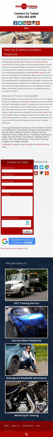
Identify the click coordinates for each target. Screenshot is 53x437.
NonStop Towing (37, 72)
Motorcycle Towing (26, 415)
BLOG (38, 426)
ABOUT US (16, 426)
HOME (6, 426)
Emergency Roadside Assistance (27, 377)
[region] (26, 38)
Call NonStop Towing (10, 144)
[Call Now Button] (26, 434)
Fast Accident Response (26, 340)
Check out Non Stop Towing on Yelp (14, 248)
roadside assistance (42, 144)
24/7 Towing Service (26, 303)
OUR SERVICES (28, 426)
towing (27, 62)
